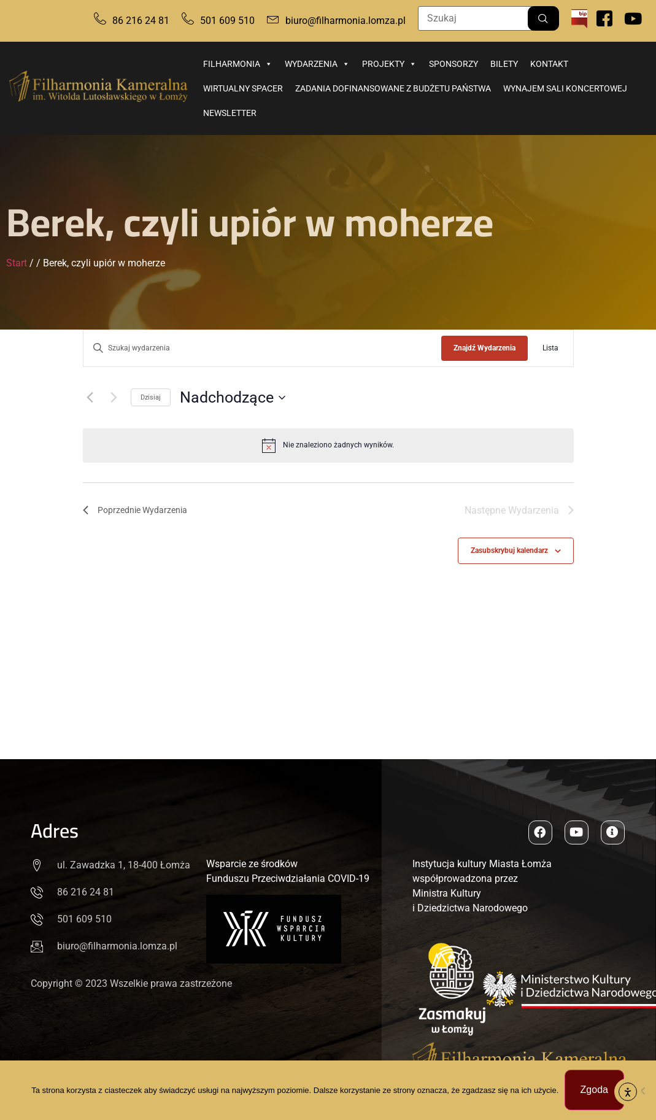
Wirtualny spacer (243, 88)
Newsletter (230, 113)
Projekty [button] (389, 64)
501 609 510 (227, 20)
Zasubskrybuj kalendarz (509, 551)
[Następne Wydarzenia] (114, 397)
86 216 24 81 (140, 20)
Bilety (504, 64)
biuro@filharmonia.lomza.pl (345, 20)
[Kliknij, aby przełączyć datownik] (232, 398)
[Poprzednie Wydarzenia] (90, 397)
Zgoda (594, 1090)
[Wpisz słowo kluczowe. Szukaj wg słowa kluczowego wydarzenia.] (262, 348)
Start (16, 263)
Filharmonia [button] (237, 64)
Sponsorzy (453, 64)
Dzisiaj (151, 397)
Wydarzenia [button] (317, 64)
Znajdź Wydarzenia (484, 348)
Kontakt (549, 64)
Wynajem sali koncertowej (565, 88)
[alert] (328, 445)
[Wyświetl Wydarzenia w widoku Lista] (550, 348)
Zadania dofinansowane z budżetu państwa (393, 88)
